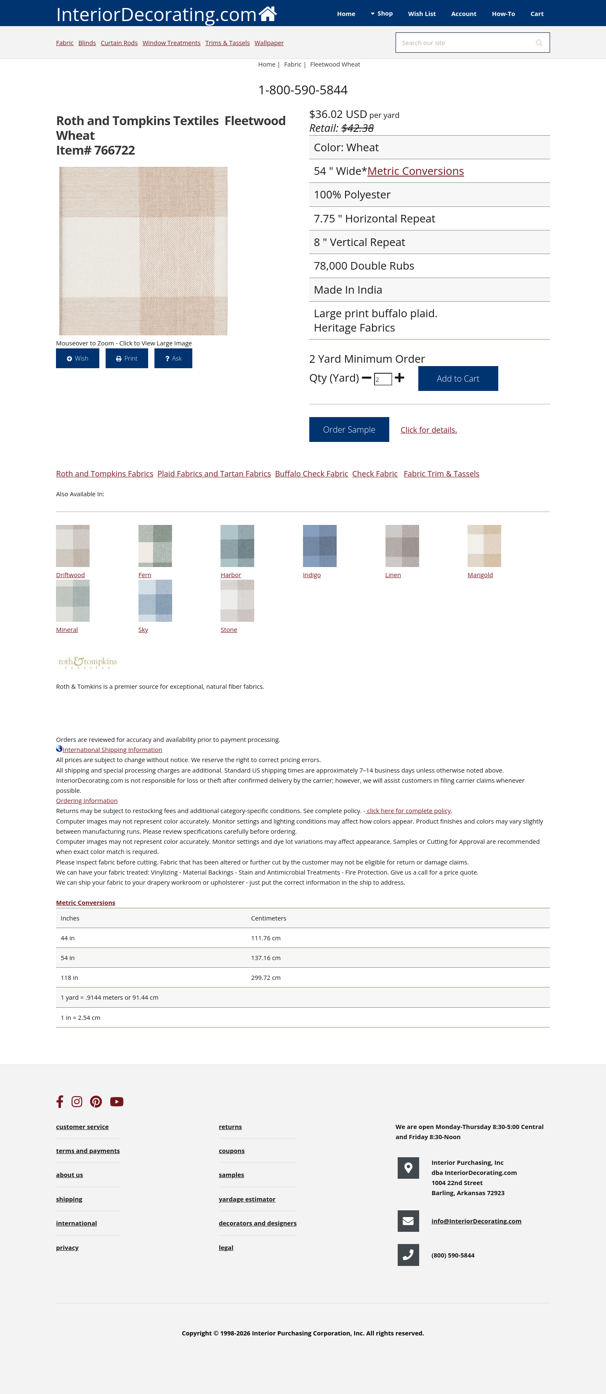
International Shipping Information (109, 749)
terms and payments (88, 1150)
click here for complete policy (408, 810)
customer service (82, 1126)
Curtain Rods (119, 42)
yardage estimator (247, 1199)
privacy (67, 1247)
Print (130, 358)
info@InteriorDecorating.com (476, 1221)
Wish (81, 358)
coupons (232, 1150)
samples (231, 1174)
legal (226, 1247)
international (76, 1223)
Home (346, 13)
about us (69, 1174)
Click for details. (429, 429)
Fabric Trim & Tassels (441, 473)
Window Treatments (172, 42)
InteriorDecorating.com (167, 13)
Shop (385, 13)
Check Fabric (375, 473)
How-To (503, 13)
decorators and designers (258, 1223)
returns (230, 1126)
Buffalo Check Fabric (311, 473)
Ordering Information (86, 800)
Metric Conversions (415, 170)
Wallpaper (269, 42)
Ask (177, 358)
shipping (69, 1199)
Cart (537, 13)
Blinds (87, 42)
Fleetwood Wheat (335, 64)
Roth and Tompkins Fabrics (104, 473)
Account (463, 13)
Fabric (64, 42)
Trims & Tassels (227, 42)
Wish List (422, 13)
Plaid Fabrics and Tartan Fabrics (214, 473)
